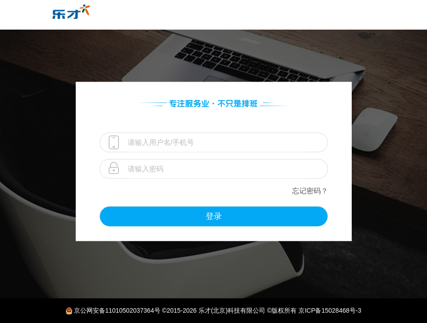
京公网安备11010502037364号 (117, 310)
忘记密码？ (310, 191)
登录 (214, 216)
